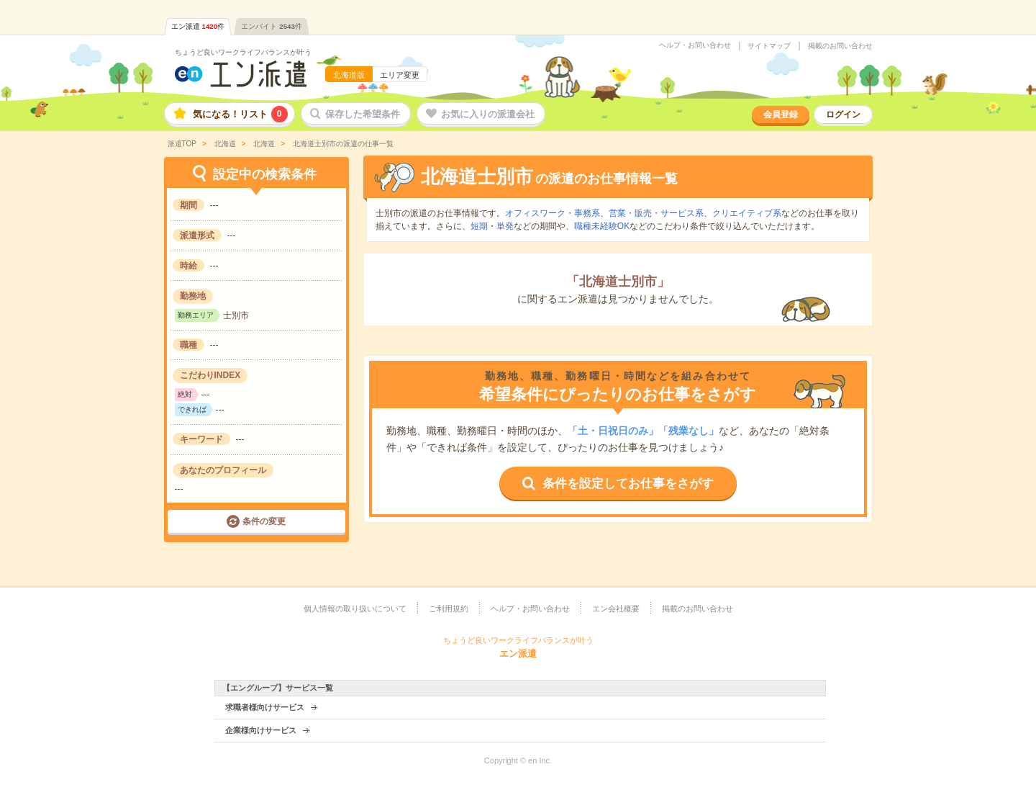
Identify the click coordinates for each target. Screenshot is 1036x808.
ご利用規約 (448, 608)
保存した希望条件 (362, 114)
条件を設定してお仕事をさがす (628, 483)
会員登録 (780, 114)
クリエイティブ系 (746, 213)
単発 (505, 226)
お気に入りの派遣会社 (488, 114)
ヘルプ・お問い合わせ (695, 45)
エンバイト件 (271, 26)
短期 (479, 226)
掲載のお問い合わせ (840, 46)
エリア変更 (399, 75)
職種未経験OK (602, 226)
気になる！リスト (240, 114)
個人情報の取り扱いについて (355, 608)
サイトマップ (769, 46)
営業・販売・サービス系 (656, 213)
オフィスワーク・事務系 (552, 213)
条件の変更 (264, 521)
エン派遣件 (198, 26)
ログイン (843, 114)
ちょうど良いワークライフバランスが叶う (243, 52)
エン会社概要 (616, 608)
